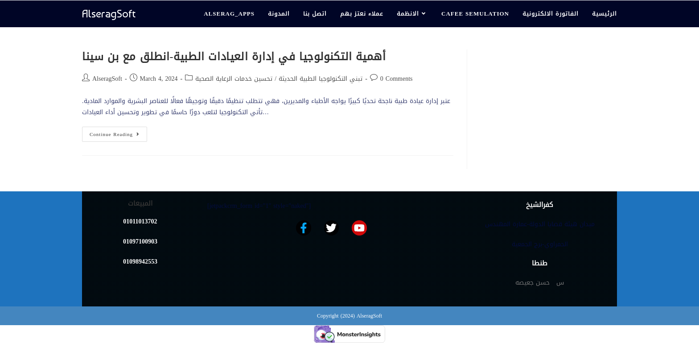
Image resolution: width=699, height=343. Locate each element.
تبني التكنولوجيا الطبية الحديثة (320, 79)
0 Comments (396, 79)
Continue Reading (118, 133)
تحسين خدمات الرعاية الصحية (233, 79)
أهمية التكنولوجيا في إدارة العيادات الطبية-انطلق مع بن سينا (234, 56)
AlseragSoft (109, 13)
